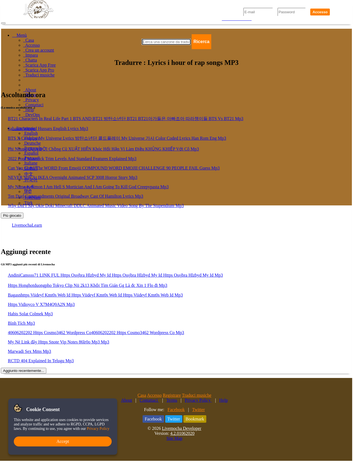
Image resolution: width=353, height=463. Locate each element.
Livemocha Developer (181, 428)
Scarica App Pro (38, 70)
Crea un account (38, 50)
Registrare (172, 395)
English (30, 133)
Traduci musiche (39, 75)
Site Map (174, 438)
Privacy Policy (198, 400)
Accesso (320, 12)
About (29, 90)
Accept (63, 441)
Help (28, 109)
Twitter (198, 409)
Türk (28, 202)
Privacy (31, 99)
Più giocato (12, 215)
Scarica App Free (39, 65)
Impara (30, 55)
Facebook (176, 409)
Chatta (30, 60)
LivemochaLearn (27, 225)
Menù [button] (19, 35)
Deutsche (32, 143)
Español (31, 153)
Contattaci (33, 104)
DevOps (31, 114)
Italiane (30, 163)
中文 (28, 174)
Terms (171, 400)
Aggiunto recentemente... (23, 371)
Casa (28, 40)
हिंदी (27, 191)
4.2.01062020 (182, 433)
